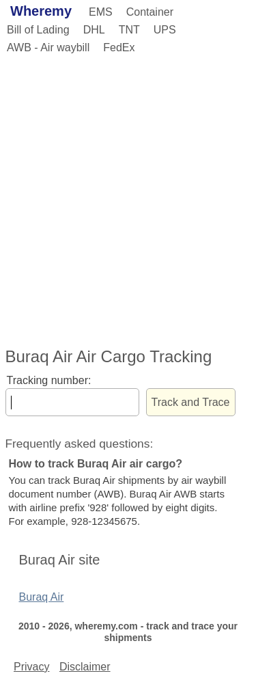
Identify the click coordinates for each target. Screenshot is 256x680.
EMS (101, 12)
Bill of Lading (38, 30)
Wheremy (41, 10)
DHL (94, 30)
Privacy (31, 666)
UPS (165, 30)
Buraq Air (41, 597)
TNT (129, 30)
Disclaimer (85, 666)
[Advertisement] (128, 198)
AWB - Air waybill (48, 47)
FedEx (118, 47)
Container (149, 12)
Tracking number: (49, 380)
